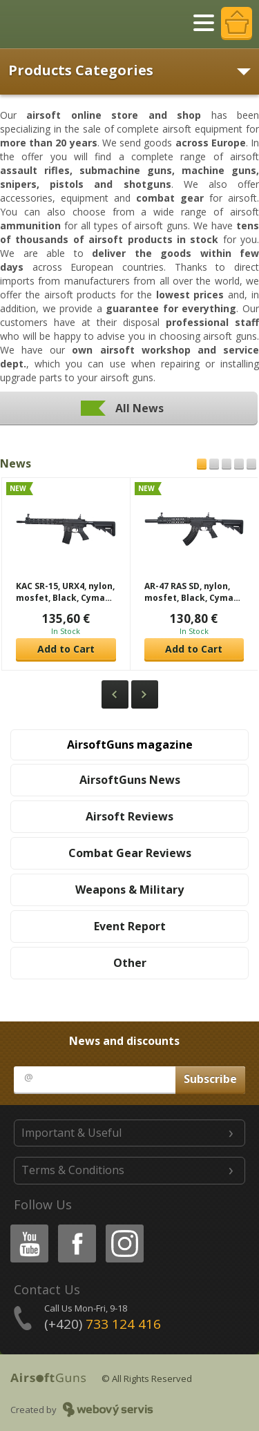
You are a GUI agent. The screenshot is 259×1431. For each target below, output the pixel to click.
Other (129, 962)
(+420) (102, 1324)
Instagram (124, 1226)
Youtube (25, 1226)
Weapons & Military (129, 889)
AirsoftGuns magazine (130, 744)
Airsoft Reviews (129, 816)
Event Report (130, 926)
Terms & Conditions (72, 1170)
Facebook (75, 1226)
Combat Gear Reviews (129, 853)
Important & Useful (71, 1132)
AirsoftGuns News (129, 779)
